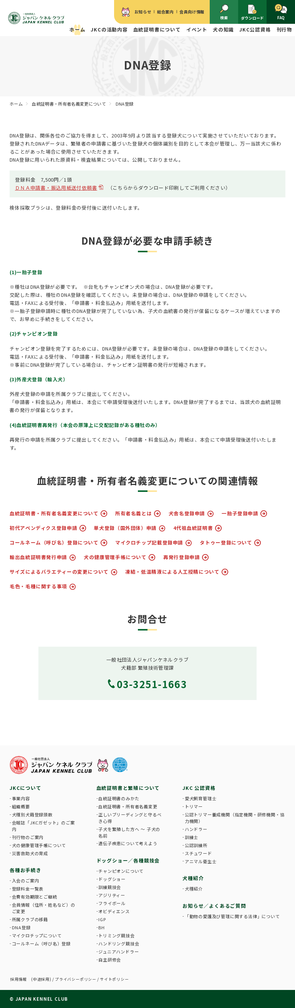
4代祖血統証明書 (193, 528)
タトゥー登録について (226, 543)
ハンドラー (196, 829)
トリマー (194, 806)
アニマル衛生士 (201, 861)
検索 (224, 12)
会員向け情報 (191, 12)
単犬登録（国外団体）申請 (125, 528)
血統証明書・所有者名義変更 (127, 806)
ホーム (77, 29)
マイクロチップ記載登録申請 (149, 543)
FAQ (281, 12)
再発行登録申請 (181, 557)
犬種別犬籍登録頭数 (32, 814)
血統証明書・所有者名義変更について (54, 513)
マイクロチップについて (37, 935)
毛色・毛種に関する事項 (38, 586)
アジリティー (111, 895)
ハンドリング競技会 (118, 943)
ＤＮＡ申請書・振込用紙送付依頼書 (56, 187)
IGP (102, 919)
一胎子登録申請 (240, 513)
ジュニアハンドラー (118, 951)
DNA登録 (21, 927)
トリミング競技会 (116, 935)
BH (101, 927)
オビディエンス (114, 911)
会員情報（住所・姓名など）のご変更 (43, 908)
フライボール (112, 903)
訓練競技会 (109, 887)
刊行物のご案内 (28, 837)
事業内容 (21, 798)
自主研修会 (109, 960)
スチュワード (198, 853)
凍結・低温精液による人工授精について (172, 572)
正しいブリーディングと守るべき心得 (129, 817)
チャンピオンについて (121, 871)
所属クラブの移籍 (30, 919)
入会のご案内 (25, 880)
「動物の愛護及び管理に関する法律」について (232, 916)
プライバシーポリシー (75, 979)
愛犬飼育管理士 (201, 798)
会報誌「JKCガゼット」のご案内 (43, 825)
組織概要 (21, 806)
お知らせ (142, 12)
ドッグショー (112, 879)
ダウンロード (252, 12)
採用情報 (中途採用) (30, 979)
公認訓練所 (196, 845)
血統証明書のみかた (118, 798)
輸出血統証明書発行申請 (38, 557)
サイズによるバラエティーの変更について (59, 572)
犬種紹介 (194, 889)
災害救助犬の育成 (30, 853)
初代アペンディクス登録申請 (43, 528)
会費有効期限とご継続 (34, 897)
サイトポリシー (114, 979)
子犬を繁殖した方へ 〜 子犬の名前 (129, 832)
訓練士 (191, 837)
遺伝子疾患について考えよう (127, 843)
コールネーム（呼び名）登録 (41, 943)
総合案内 (165, 12)
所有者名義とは (133, 513)
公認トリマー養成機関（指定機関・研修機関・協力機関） (235, 817)
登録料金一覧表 (28, 889)
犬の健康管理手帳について (115, 557)
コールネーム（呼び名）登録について (54, 543)
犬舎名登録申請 (187, 513)
